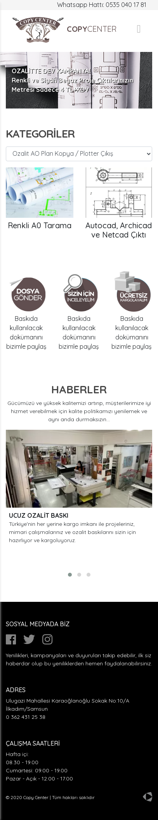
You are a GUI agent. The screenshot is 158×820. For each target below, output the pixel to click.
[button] (70, 575)
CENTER (64, 30)
